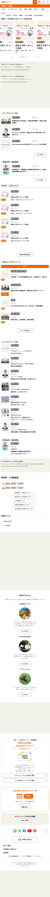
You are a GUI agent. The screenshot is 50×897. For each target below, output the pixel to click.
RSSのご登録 (24, 820)
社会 (25, 9)
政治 (43, 9)
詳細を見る (24, 807)
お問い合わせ (26, 840)
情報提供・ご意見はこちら (22, 493)
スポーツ (36, 9)
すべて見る (40, 154)
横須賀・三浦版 (6, 6)
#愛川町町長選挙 (38, 15)
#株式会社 (8, 15)
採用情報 (5, 853)
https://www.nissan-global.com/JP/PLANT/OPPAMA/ (14, 466)
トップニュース (12, 9)
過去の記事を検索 (24, 254)
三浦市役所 (7, 525)
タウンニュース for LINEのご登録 (24, 775)
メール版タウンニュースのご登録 (24, 780)
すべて (4, 9)
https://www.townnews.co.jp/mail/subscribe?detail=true (15, 69)
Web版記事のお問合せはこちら (24, 509)
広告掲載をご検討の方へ (10, 849)
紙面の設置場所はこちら (22, 505)
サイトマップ (37, 856)
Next (37, 57)
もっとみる (24, 631)
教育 (30, 9)
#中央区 (15, 15)
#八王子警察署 (28, 15)
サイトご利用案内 (26, 856)
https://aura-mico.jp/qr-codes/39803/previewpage (14, 81)
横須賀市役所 (8, 521)
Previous (12, 57)
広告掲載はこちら (20, 501)
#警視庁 (21, 15)
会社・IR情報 (7, 845)
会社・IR (39, 3)
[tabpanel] (25, 37)
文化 (20, 9)
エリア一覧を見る (24, 330)
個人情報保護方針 (14, 856)
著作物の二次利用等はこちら (23, 497)
